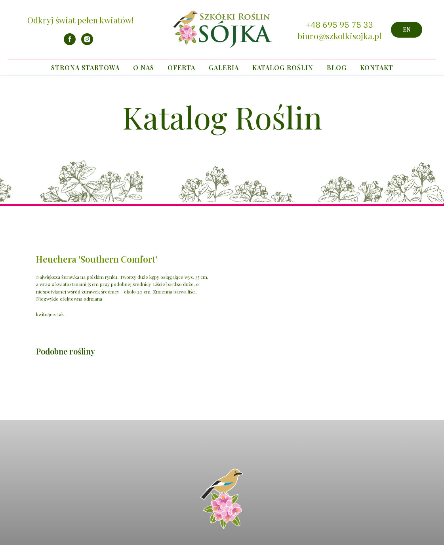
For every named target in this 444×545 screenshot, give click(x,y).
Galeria (224, 67)
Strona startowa (85, 67)
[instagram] (87, 43)
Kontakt (376, 67)
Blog (337, 67)
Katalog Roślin (282, 67)
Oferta (181, 67)
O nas (143, 67)
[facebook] (70, 43)
